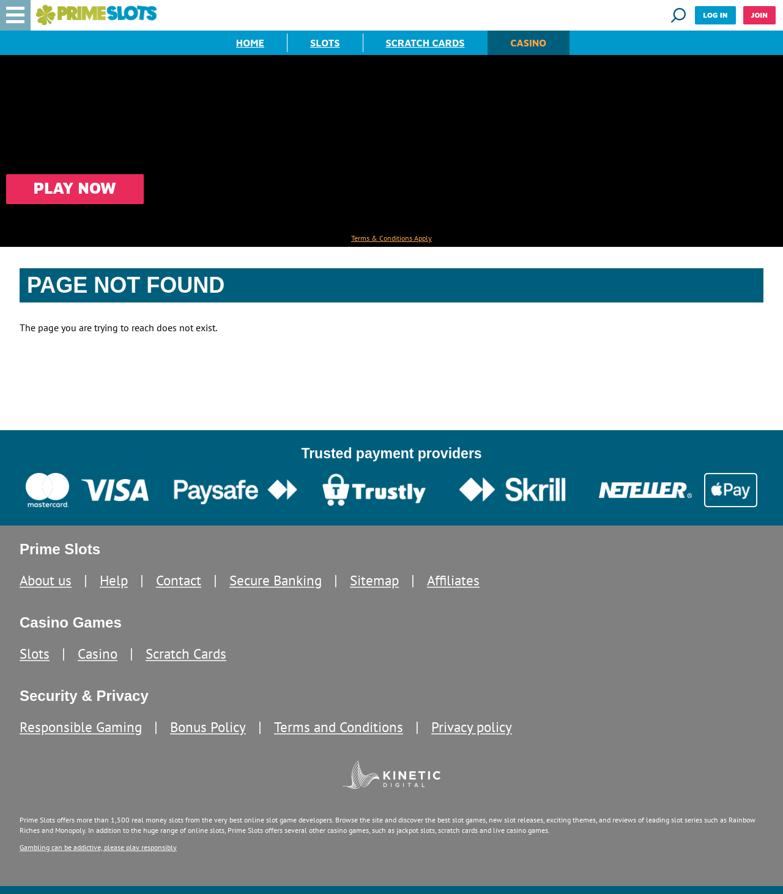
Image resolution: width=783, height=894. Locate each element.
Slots (325, 42)
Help (114, 580)
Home (250, 42)
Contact (178, 580)
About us (46, 580)
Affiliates (453, 580)
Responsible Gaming (81, 727)
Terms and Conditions (338, 727)
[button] (15, 15)
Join (759, 15)
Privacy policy (471, 727)
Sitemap (374, 580)
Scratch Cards (425, 42)
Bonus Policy (208, 727)
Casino (529, 42)
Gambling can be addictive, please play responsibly (98, 847)
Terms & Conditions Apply (391, 238)
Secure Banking (275, 580)
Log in (715, 15)
